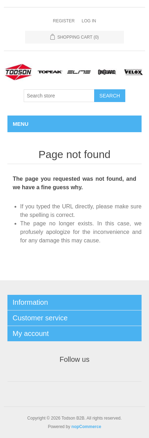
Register (63, 20)
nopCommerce (86, 426)
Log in (89, 20)
